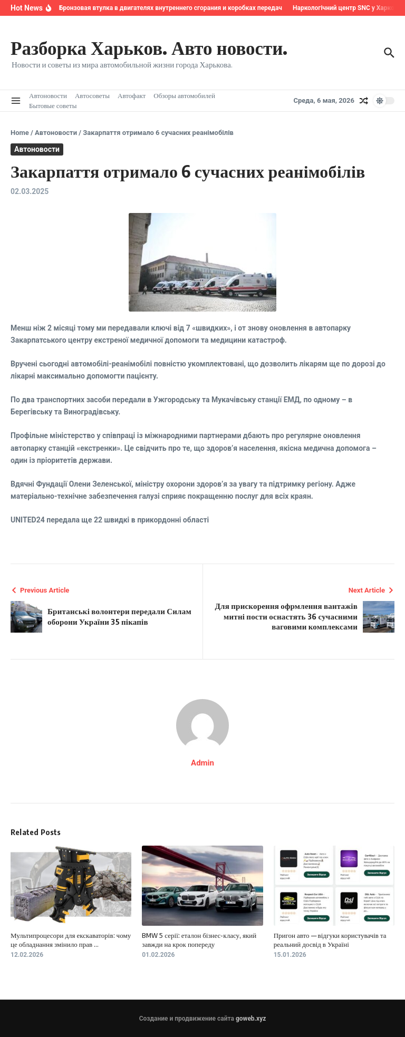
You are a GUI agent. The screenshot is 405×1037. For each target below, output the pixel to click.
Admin (202, 763)
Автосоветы (92, 95)
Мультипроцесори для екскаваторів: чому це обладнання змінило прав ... (71, 939)
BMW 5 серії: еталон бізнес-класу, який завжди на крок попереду (199, 939)
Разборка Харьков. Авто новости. (149, 47)
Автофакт (132, 95)
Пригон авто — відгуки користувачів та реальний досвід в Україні (330, 939)
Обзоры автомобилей (184, 95)
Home (20, 133)
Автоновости (48, 95)
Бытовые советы (52, 105)
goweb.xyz (251, 1018)
